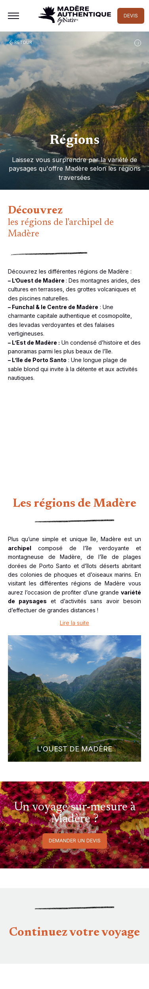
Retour (23, 42)
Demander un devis (75, 841)
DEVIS (131, 16)
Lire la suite (74, 622)
